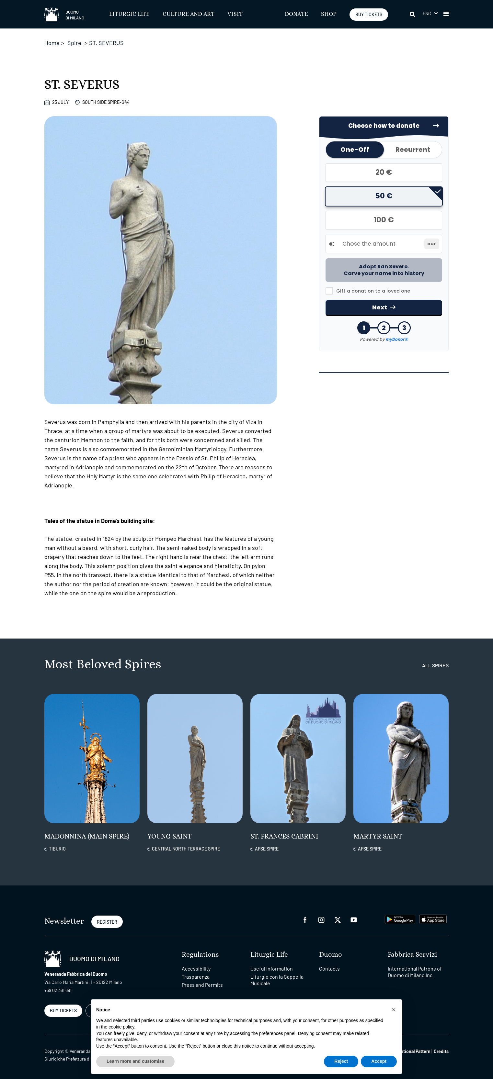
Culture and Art (188, 14)
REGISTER (107, 922)
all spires (435, 665)
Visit (235, 14)
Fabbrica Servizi (412, 954)
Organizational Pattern (408, 1051)
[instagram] (321, 919)
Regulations (200, 954)
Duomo (330, 954)
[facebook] (305, 919)
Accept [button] (378, 1061)
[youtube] (353, 919)
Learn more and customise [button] (135, 1061)
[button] (446, 14)
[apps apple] (433, 919)
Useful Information (271, 968)
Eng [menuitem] (427, 13)
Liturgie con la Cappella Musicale (277, 979)
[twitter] (337, 919)
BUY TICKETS (368, 14)
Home (52, 42)
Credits (441, 1051)
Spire (74, 42)
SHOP (329, 14)
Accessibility (196, 968)
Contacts (329, 968)
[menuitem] (430, 13)
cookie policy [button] (121, 1026)
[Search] (413, 14)
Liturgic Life (129, 14)
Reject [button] (341, 1061)
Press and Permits (202, 985)
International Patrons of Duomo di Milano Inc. (415, 971)
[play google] (400, 919)
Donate (296, 14)
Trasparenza (196, 976)
